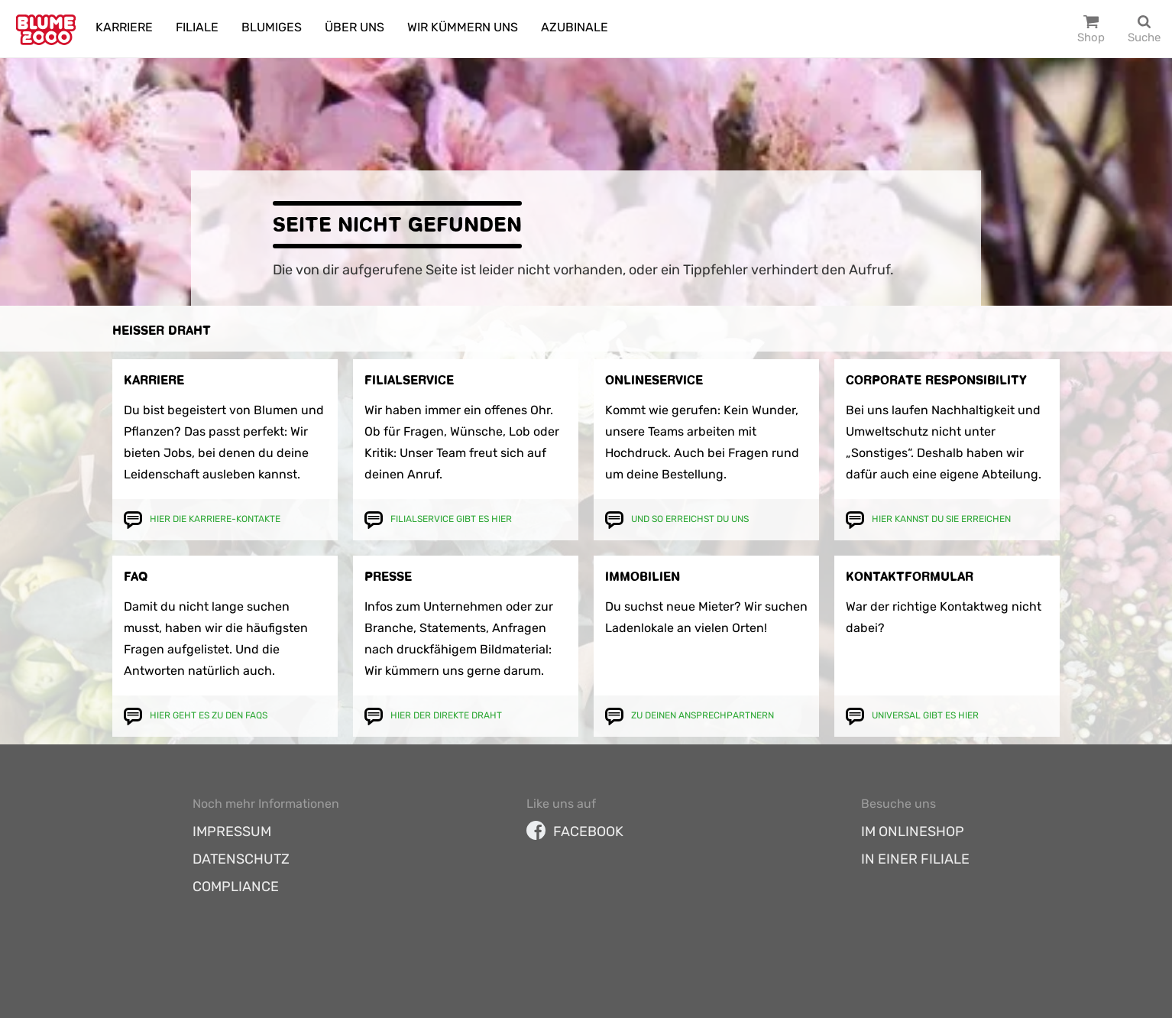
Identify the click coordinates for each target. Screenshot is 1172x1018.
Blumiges (271, 27)
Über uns (354, 27)
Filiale (197, 27)
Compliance (236, 886)
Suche (1144, 37)
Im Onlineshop (912, 831)
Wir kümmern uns (462, 27)
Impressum (232, 831)
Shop (1091, 37)
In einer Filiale (915, 859)
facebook (574, 831)
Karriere (124, 27)
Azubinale (574, 27)
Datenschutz (241, 859)
